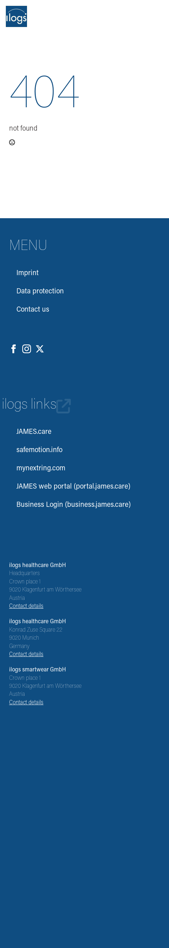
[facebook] (13, 348)
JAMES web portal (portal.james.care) (73, 486)
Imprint (27, 273)
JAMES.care (33, 432)
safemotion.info (39, 450)
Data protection (40, 291)
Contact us (32, 309)
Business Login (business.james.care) (73, 505)
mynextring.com (40, 468)
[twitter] (39, 348)
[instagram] (26, 348)
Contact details (26, 606)
